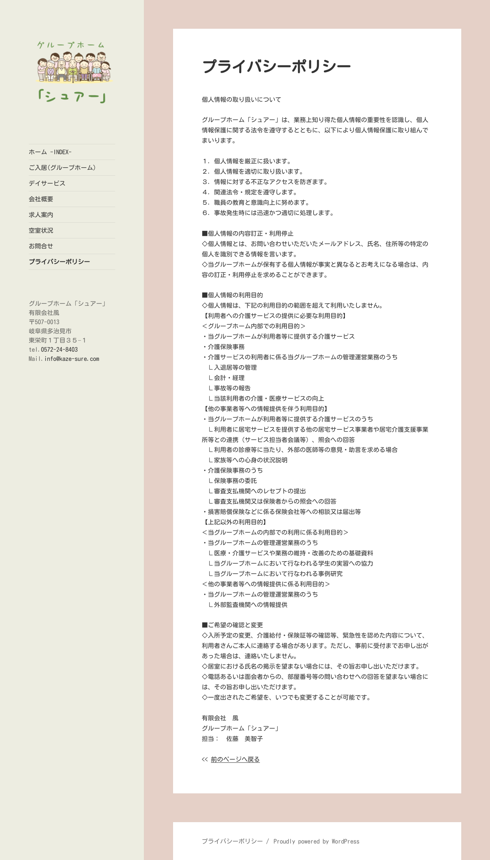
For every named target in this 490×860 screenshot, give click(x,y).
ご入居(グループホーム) (62, 168)
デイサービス (47, 183)
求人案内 (41, 215)
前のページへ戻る (235, 759)
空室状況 (41, 230)
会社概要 (41, 199)
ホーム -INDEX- (50, 152)
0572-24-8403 (59, 349)
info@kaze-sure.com (71, 359)
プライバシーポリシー (59, 262)
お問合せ (41, 246)
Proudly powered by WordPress (316, 841)
